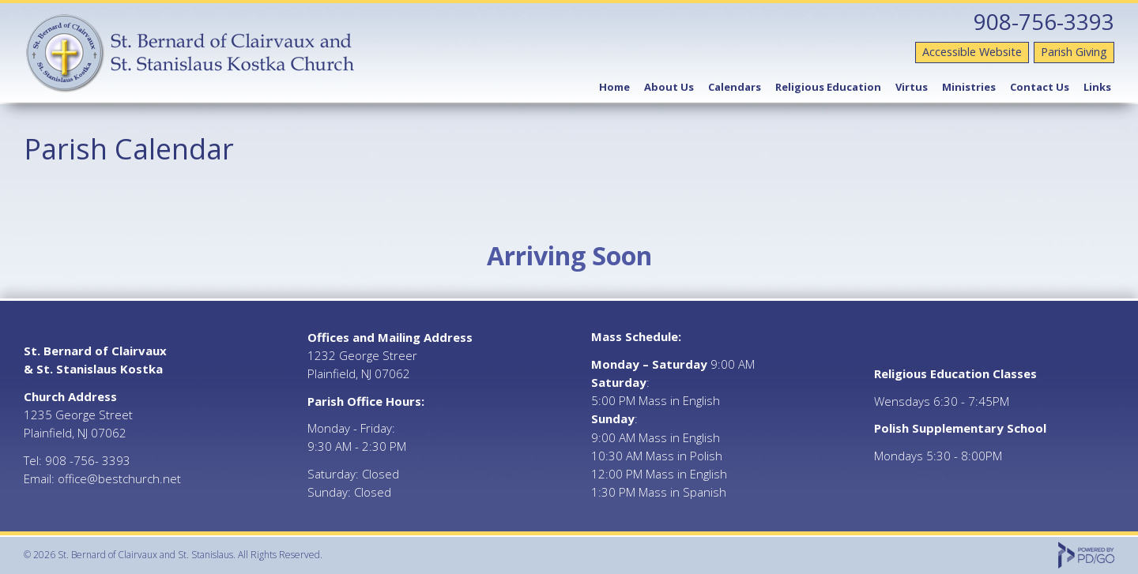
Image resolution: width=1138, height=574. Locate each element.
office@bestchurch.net (119, 478)
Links (1097, 87)
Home (614, 87)
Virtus (911, 87)
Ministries (969, 87)
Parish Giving (1074, 51)
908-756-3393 (1044, 21)
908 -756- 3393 (87, 460)
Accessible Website (972, 51)
